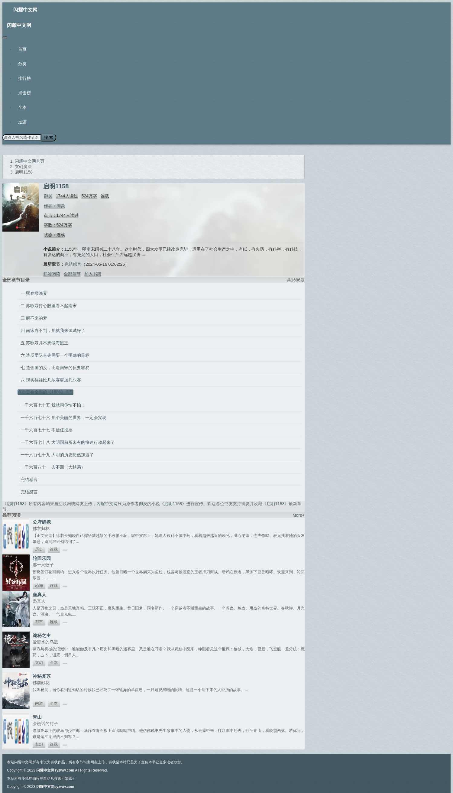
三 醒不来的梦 (34, 317)
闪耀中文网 (25, 9)
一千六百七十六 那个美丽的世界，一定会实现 (63, 416)
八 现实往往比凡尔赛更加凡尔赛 (51, 379)
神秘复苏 (42, 675)
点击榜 (24, 92)
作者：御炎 (53, 205)
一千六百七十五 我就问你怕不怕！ (53, 404)
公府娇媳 (42, 521)
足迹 (22, 121)
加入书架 (92, 273)
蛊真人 (39, 593)
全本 (22, 107)
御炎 (47, 195)
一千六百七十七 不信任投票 (47, 429)
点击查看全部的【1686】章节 (45, 391)
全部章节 (72, 273)
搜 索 (48, 137)
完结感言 (72, 263)
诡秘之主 (42, 634)
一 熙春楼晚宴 (34, 292)
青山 (37, 716)
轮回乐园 (42, 557)
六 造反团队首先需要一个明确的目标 (55, 354)
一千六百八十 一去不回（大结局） (53, 466)
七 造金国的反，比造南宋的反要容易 (55, 367)
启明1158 (15, 503)
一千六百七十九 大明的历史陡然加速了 (57, 454)
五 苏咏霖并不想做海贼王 (44, 342)
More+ (299, 514)
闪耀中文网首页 (29, 160)
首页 (22, 49)
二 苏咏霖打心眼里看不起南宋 (49, 305)
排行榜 (24, 78)
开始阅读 (51, 273)
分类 (22, 63)
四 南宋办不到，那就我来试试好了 (53, 329)
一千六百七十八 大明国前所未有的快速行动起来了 (68, 441)
